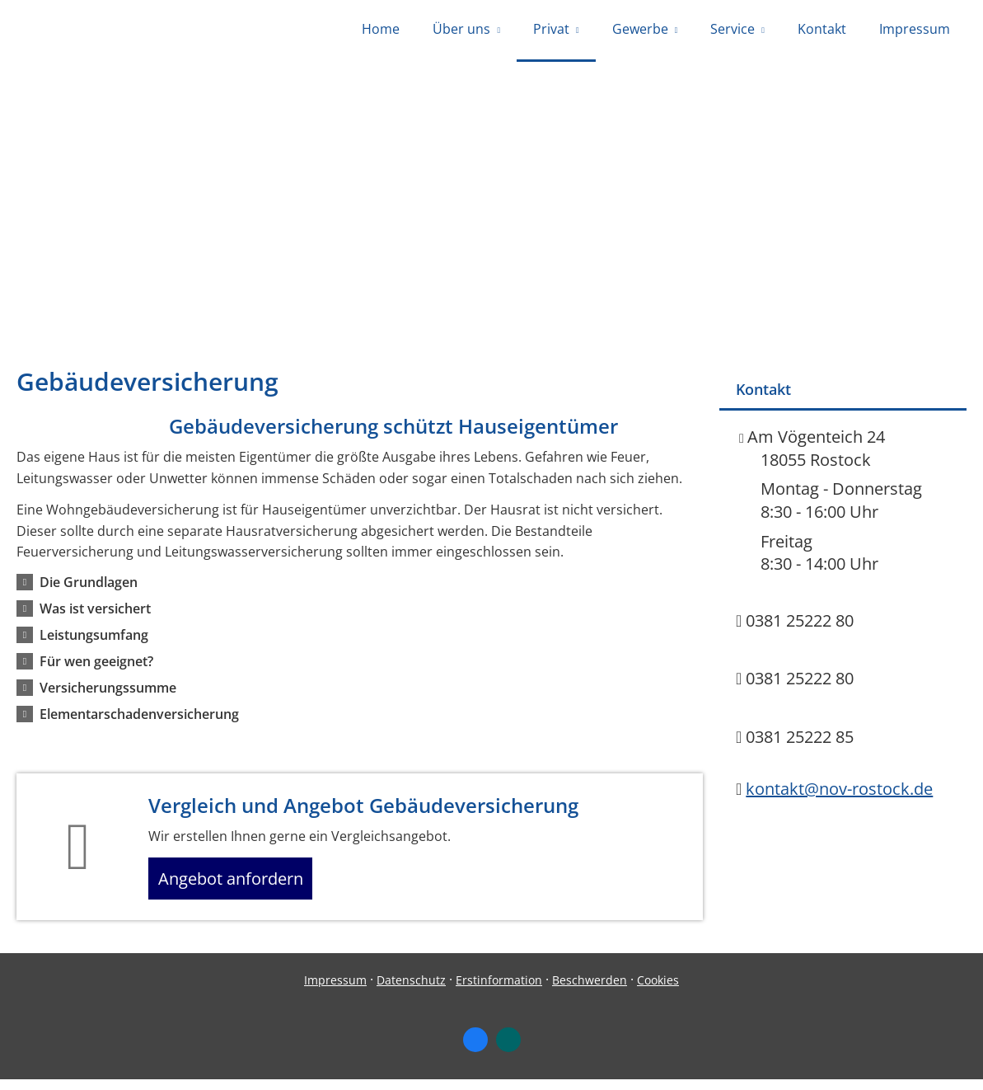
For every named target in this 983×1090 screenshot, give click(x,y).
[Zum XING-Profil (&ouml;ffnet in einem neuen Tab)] (508, 1051)
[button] (89, 586)
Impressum (335, 990)
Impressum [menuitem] (914, 31)
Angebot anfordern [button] (239, 885)
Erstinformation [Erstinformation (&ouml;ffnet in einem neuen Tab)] (499, 990)
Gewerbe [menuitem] (640, 31)
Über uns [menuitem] (461, 31)
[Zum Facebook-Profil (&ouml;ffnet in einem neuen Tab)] (475, 1051)
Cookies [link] (658, 990)
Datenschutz (411, 990)
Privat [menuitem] (551, 31)
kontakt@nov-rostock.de (839, 793)
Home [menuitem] (381, 31)
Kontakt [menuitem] (822, 31)
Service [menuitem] (732, 31)
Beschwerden (589, 990)
